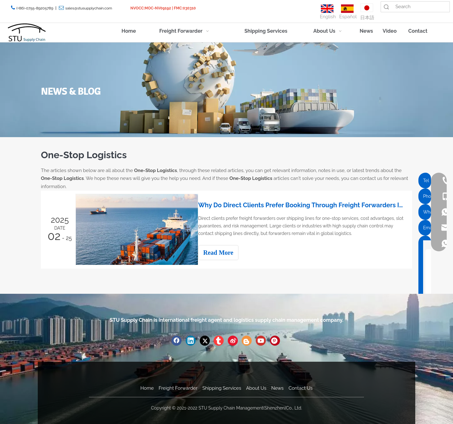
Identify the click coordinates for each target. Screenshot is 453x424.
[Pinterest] (275, 340)
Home (147, 387)
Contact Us (300, 387)
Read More (224, 252)
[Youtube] (261, 340)
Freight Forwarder (178, 387)
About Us (256, 387)
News (277, 387)
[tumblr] (219, 340)
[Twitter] (205, 340)
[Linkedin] (191, 340)
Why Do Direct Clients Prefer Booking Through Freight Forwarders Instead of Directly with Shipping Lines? (304, 205)
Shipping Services (221, 387)
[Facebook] (176, 340)
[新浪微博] (233, 340)
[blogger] (247, 340)
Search (386, 7)
